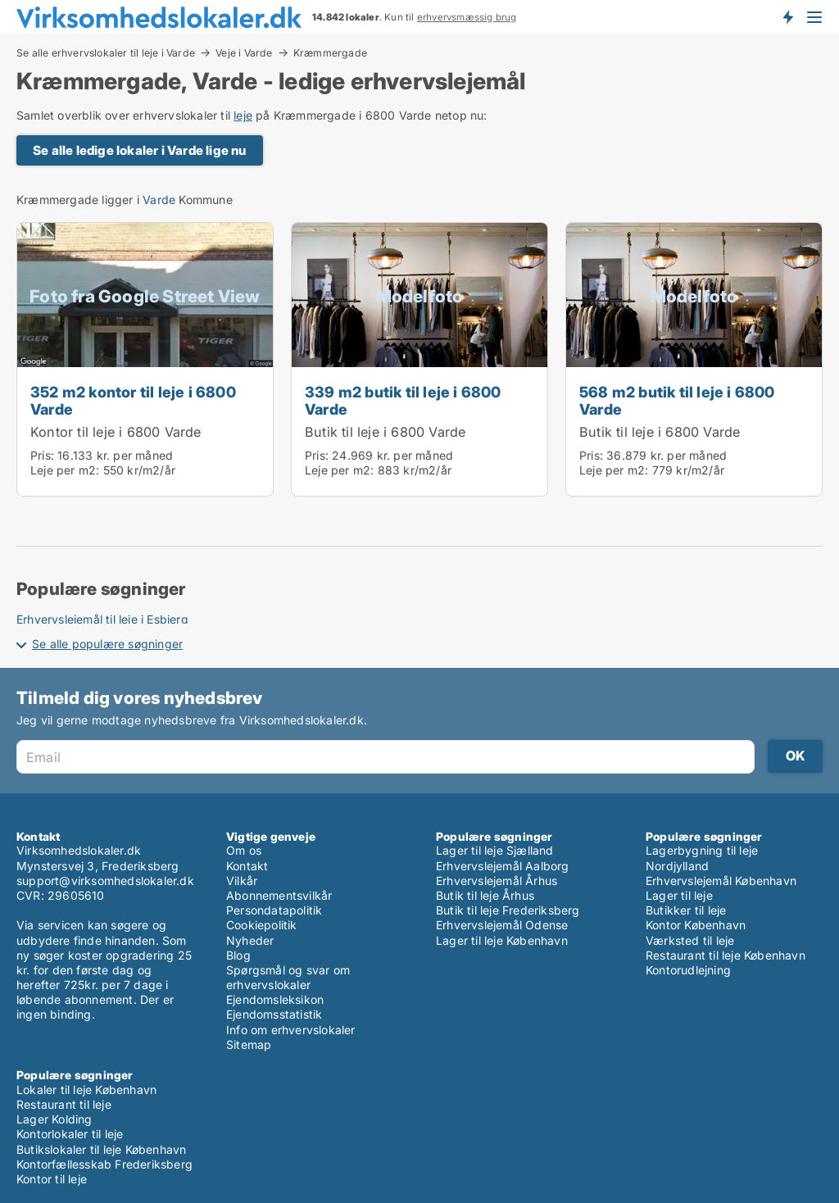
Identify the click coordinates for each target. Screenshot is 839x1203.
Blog (238, 955)
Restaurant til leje (63, 1104)
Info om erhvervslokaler (291, 1030)
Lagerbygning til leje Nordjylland (702, 857)
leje (243, 115)
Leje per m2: (64, 470)
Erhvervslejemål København (721, 880)
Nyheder (250, 940)
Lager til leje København (502, 940)
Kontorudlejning (688, 970)
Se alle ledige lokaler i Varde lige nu (140, 150)
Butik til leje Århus (485, 895)
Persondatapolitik (274, 910)
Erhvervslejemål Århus (496, 880)
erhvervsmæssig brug (467, 17)
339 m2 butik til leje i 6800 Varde (403, 400)
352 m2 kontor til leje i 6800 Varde (133, 400)
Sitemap (248, 1044)
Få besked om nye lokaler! (787, 16)
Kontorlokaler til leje (69, 1134)
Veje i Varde (243, 52)
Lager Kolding (54, 1119)
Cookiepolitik (261, 925)
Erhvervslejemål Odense (502, 925)
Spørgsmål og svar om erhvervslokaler (288, 977)
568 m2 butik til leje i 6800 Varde (677, 400)
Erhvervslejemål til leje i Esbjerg (102, 619)
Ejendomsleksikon (275, 999)
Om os (243, 850)
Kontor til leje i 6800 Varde (116, 432)
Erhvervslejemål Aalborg (502, 866)
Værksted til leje (690, 940)
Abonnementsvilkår (279, 895)
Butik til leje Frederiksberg (508, 910)
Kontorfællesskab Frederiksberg (104, 1164)
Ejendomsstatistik (274, 1014)
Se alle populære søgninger (107, 644)
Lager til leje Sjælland (495, 850)
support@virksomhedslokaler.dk (105, 880)
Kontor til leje (51, 1179)
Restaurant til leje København (725, 955)
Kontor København (696, 925)
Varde (159, 200)
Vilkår (241, 880)
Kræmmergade (330, 53)
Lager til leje (679, 895)
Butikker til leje (686, 910)
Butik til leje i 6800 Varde (385, 432)
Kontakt (247, 866)
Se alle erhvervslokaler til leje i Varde (105, 52)
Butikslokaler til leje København (101, 1149)
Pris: (43, 455)
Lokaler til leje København (86, 1089)
